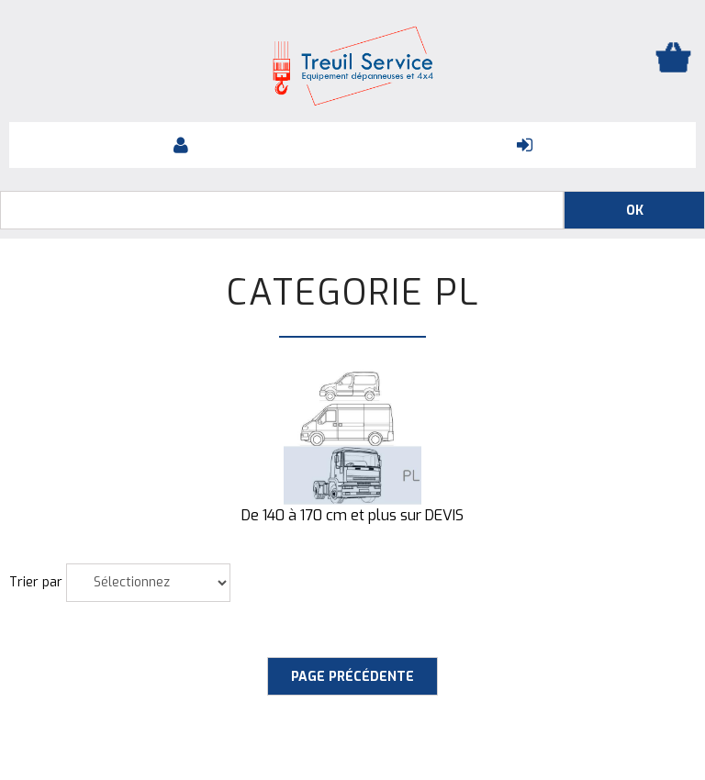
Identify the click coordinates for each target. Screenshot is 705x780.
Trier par (35, 582)
